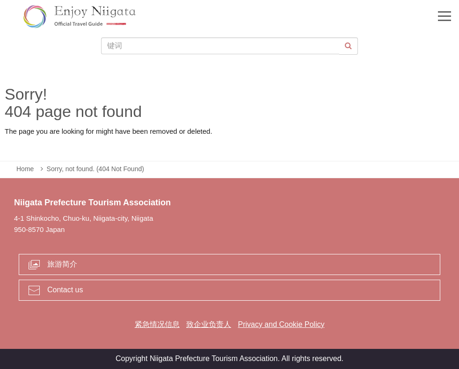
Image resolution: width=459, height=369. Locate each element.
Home (25, 169)
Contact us (65, 290)
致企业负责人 (208, 324)
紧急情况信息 (157, 324)
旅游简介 (62, 264)
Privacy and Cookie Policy (281, 324)
